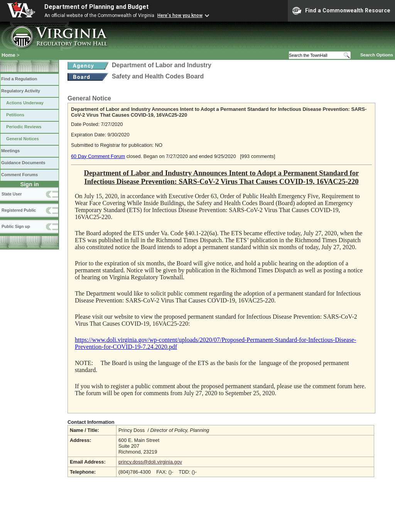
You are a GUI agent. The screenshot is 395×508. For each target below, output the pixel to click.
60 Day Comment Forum (98, 156)
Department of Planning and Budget (96, 6)
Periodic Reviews (24, 126)
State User (12, 194)
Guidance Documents (23, 162)
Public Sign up (16, 226)
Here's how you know (180, 15)
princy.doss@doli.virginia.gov (150, 462)
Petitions (15, 114)
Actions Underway (25, 102)
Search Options (376, 55)
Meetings (10, 150)
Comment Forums (19, 174)
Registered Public (19, 210)
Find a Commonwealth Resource (341, 11)
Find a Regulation (19, 78)
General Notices (22, 138)
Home (8, 55)
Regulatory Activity (20, 90)
